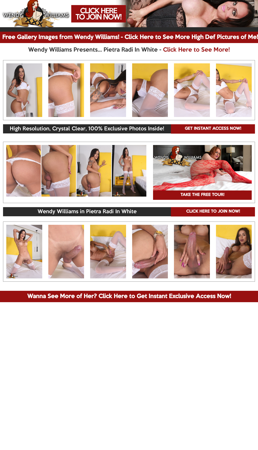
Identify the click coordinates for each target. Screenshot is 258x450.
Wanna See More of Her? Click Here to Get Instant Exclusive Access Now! (129, 296)
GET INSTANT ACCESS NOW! (213, 129)
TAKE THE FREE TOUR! (202, 195)
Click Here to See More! (196, 50)
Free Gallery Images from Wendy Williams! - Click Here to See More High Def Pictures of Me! (130, 37)
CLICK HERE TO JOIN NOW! (213, 211)
